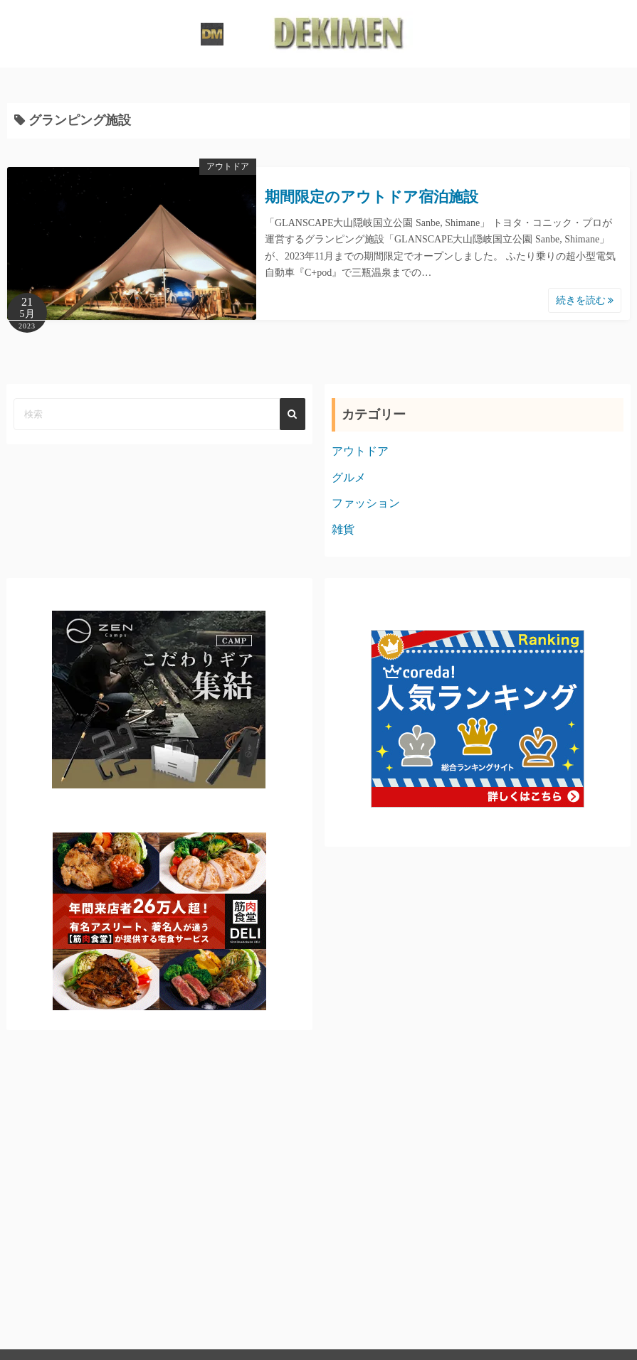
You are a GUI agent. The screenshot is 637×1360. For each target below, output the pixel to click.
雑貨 (343, 529)
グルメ (349, 477)
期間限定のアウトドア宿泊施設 (371, 196)
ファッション (366, 503)
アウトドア (227, 166)
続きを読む (585, 300)
